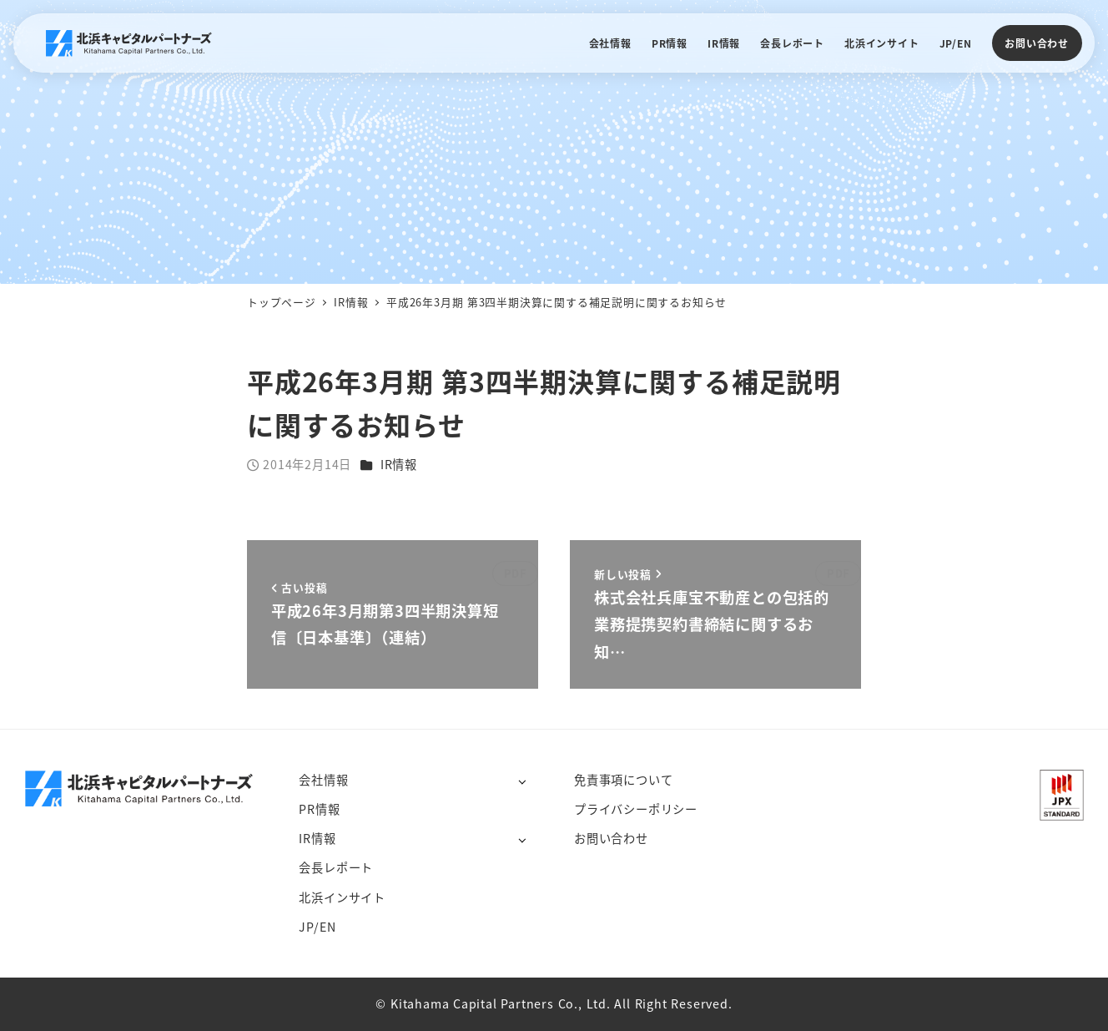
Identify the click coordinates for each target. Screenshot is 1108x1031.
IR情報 (398, 464)
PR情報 (319, 809)
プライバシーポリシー (636, 809)
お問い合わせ (1037, 43)
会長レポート (336, 867)
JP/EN (317, 926)
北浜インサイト (342, 897)
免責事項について (623, 779)
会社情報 (323, 779)
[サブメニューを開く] (522, 781)
